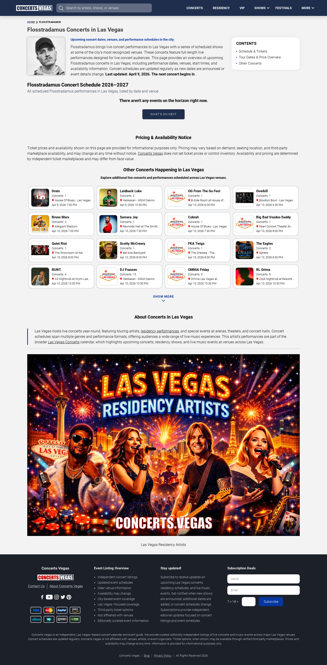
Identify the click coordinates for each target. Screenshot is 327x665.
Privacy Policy (163, 655)
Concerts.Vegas (150, 153)
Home (31, 22)
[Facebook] (42, 597)
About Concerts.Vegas (66, 586)
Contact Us (36, 586)
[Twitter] (63, 597)
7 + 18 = (232, 601)
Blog (147, 655)
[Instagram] (56, 597)
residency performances (160, 331)
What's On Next (163, 114)
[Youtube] (49, 597)
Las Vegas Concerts (63, 342)
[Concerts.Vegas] (55, 578)
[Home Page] (34, 8)
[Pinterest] (69, 598)
